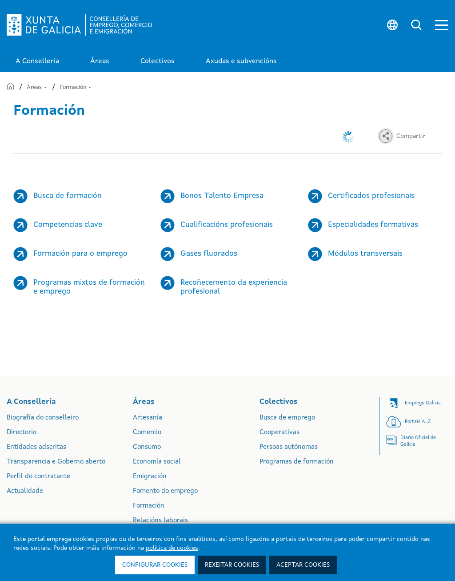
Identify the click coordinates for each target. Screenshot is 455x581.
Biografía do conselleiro (43, 418)
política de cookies (172, 548)
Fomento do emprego (165, 491)
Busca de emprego (287, 418)
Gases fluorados (208, 254)
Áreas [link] (99, 61)
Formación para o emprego (80, 254)
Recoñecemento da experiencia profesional (233, 287)
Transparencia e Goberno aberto (56, 462)
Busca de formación (67, 196)
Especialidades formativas (373, 225)
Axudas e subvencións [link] (241, 61)
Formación (75, 87)
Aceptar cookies (303, 565)
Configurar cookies (155, 565)
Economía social (157, 462)
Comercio (147, 432)
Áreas (37, 87)
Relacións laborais (160, 520)
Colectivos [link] (157, 61)
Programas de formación (296, 462)
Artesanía (147, 418)
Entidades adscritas (36, 447)
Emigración (150, 476)
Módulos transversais (365, 254)
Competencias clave (67, 225)
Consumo (147, 447)
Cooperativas (279, 432)
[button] (441, 25)
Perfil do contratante (38, 476)
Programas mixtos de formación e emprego (89, 287)
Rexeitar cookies (232, 565)
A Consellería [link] (37, 61)
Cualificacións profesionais (226, 225)
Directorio (21, 432)
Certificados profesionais (371, 196)
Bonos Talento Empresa (221, 196)
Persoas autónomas (288, 447)
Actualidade (25, 491)
